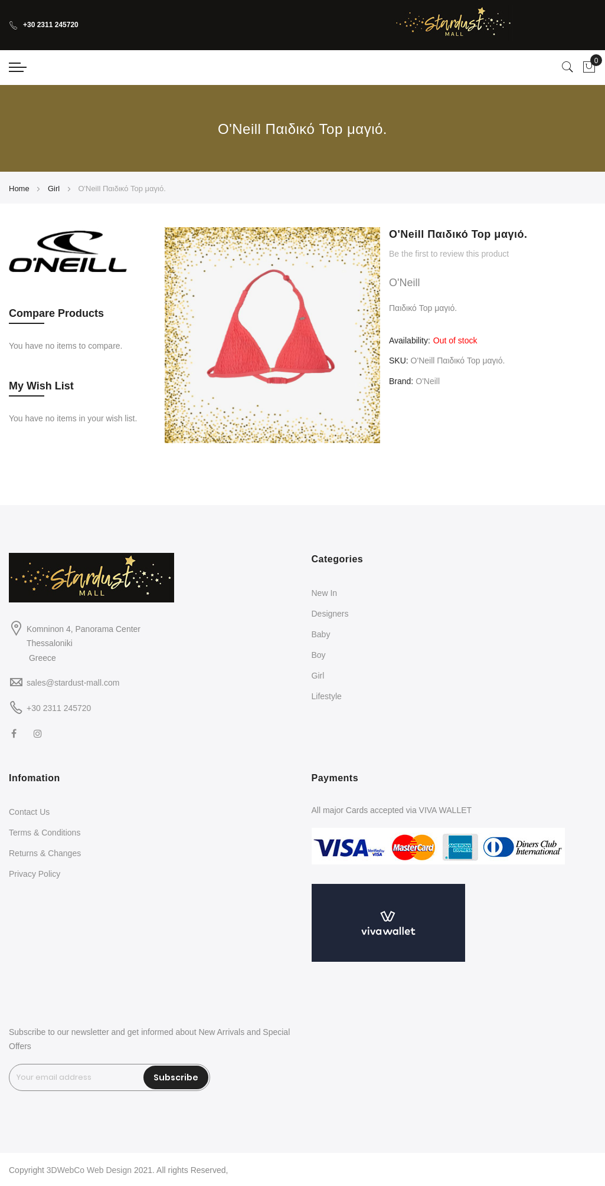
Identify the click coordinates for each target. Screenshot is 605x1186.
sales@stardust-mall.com (73, 682)
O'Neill (428, 381)
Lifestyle (327, 696)
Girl (54, 188)
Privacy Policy (34, 874)
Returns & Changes (45, 853)
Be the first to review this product (449, 253)
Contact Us (29, 812)
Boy (319, 655)
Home (19, 188)
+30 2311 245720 (44, 25)
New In (325, 593)
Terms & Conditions (44, 832)
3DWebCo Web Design (89, 1170)
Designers (330, 613)
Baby (321, 634)
